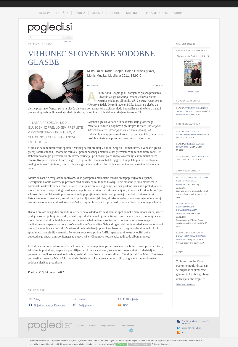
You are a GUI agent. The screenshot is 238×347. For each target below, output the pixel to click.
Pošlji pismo (85, 305)
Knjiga (80, 12)
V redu (121, 344)
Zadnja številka (127, 326)
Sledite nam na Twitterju (192, 328)
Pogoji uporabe (108, 326)
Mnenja (97, 12)
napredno (67, 41)
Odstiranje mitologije (185, 284)
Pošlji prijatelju (131, 299)
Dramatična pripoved (197, 156)
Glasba (47, 44)
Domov (44, 12)
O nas (81, 326)
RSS (125, 305)
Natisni (82, 299)
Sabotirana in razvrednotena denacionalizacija (186, 206)
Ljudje (115, 12)
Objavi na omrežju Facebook (49, 305)
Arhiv (178, 12)
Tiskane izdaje (156, 12)
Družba (62, 12)
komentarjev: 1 (183, 115)
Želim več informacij (161, 344)
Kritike (132, 12)
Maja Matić (93, 85)
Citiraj (37, 299)
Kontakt (92, 326)
